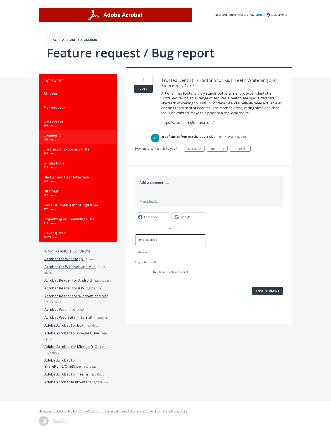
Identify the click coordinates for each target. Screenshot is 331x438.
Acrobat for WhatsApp (64, 258)
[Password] (170, 252)
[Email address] (170, 240)
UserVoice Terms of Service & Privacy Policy (109, 411)
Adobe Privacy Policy (175, 411)
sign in (260, 15)
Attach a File (150, 201)
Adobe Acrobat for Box (64, 325)
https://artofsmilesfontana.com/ (187, 122)
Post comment (267, 291)
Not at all (196, 149)
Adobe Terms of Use (149, 411)
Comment (51, 135)
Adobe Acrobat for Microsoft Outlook (76, 346)
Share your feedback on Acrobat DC (60, 411)
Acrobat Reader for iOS (64, 288)
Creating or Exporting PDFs (66, 149)
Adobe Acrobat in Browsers (68, 382)
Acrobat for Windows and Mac (70, 266)
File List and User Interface (66, 177)
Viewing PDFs (54, 233)
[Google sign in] (189, 217)
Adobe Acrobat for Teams (66, 374)
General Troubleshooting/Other (71, 205)
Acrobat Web (56, 309)
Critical (243, 149)
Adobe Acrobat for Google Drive (72, 333)
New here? (170, 272)
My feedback (54, 107)
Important (219, 149)
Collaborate (53, 121)
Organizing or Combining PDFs (68, 219)
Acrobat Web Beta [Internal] (68, 317)
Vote (143, 89)
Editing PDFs (53, 163)
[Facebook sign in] (152, 217)
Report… (242, 136)
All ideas (50, 93)
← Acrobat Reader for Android (73, 40)
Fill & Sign (51, 191)
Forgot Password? (145, 262)
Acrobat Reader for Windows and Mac (76, 296)
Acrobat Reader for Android (68, 280)
